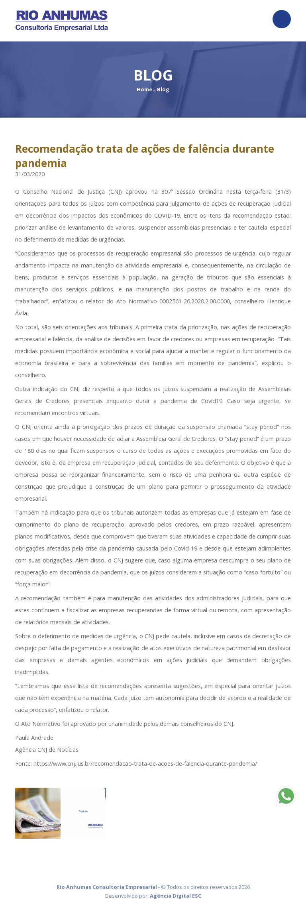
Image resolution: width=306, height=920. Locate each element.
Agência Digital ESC (175, 895)
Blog (163, 89)
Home (144, 89)
